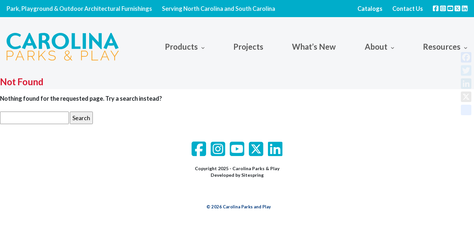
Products (181, 46)
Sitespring (252, 175)
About (376, 46)
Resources (442, 46)
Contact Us (407, 8)
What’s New (314, 46)
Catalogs (369, 8)
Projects (248, 46)
